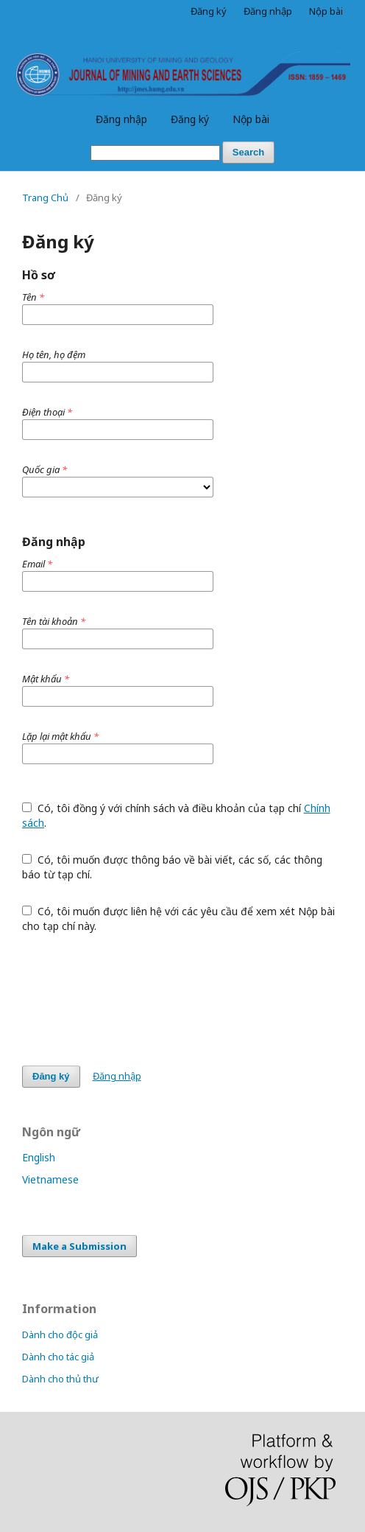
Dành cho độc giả (60, 1334)
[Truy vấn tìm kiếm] (155, 153)
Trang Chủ (45, 197)
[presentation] (134, 999)
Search (248, 152)
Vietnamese (50, 1179)
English (38, 1157)
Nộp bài (251, 119)
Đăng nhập (121, 119)
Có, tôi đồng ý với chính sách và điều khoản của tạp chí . (176, 815)
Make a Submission (79, 1246)
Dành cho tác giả (58, 1356)
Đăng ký (190, 119)
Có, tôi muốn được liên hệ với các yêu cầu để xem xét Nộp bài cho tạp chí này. (178, 918)
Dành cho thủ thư (60, 1378)
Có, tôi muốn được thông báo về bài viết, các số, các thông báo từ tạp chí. (172, 867)
